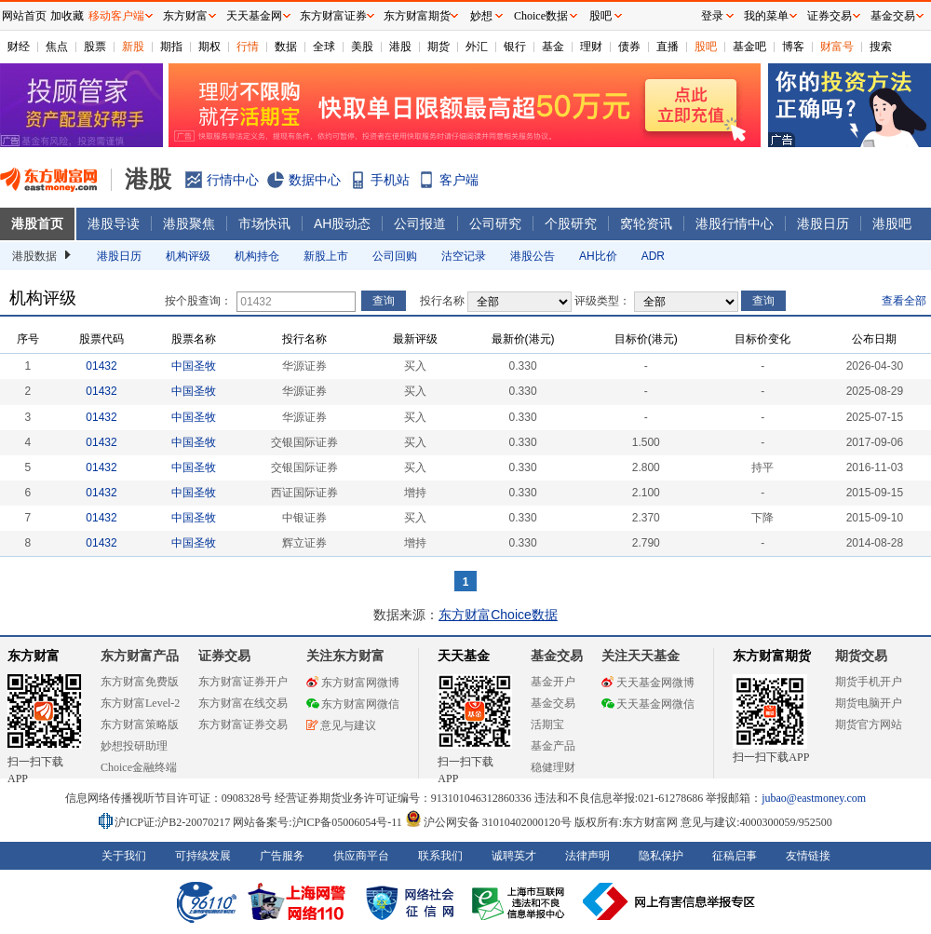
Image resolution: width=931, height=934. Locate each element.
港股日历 (823, 223)
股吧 (706, 46)
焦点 (57, 46)
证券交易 (829, 15)
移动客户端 (116, 15)
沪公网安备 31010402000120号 (488, 822)
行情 (247, 46)
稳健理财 (553, 767)
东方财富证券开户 (243, 681)
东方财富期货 (772, 656)
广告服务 (282, 855)
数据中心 (315, 179)
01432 (101, 365)
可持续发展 (203, 855)
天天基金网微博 (648, 682)
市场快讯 (264, 223)
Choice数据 (541, 15)
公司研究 (495, 223)
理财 (591, 46)
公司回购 (394, 256)
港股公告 (532, 256)
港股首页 (37, 223)
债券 (629, 46)
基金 (553, 46)
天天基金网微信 (648, 704)
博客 (793, 46)
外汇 (477, 46)
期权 (209, 46)
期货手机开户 (868, 681)
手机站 (390, 179)
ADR (653, 256)
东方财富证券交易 (243, 724)
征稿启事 (734, 855)
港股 (400, 46)
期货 (438, 46)
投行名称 (442, 300)
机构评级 (188, 256)
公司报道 (420, 223)
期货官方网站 (868, 724)
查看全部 (904, 300)
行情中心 (233, 179)
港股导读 (114, 223)
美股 (362, 46)
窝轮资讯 (646, 223)
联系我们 (440, 855)
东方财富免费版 (140, 681)
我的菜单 (766, 15)
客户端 (459, 179)
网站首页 (24, 15)
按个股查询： (198, 300)
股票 (95, 46)
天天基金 (464, 656)
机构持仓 (257, 256)
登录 (712, 15)
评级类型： (602, 300)
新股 (133, 46)
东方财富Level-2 (140, 703)
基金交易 (553, 703)
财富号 (837, 46)
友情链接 (808, 855)
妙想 (481, 15)
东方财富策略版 (140, 724)
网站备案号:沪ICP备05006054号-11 (319, 822)
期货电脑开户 (868, 703)
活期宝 (547, 724)
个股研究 (571, 223)
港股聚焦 (189, 223)
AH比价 (598, 256)
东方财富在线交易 (243, 703)
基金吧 (749, 46)
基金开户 (553, 681)
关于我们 (123, 855)
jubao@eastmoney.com (814, 798)
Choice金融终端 (139, 767)
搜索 (881, 46)
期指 (171, 46)
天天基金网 (254, 15)
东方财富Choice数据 (498, 614)
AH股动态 (342, 223)
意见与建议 (341, 725)
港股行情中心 (734, 223)
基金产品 (553, 745)
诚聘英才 (514, 855)
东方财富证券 (333, 15)
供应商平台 (361, 855)
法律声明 (587, 855)
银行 (515, 46)
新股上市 (326, 256)
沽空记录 (463, 256)
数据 (286, 46)
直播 (667, 46)
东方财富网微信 (352, 704)
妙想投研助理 (134, 745)
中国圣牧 (193, 365)
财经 (18, 46)
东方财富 (33, 656)
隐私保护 (661, 855)
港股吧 (891, 223)
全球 (324, 46)
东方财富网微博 (352, 682)
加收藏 (67, 15)
